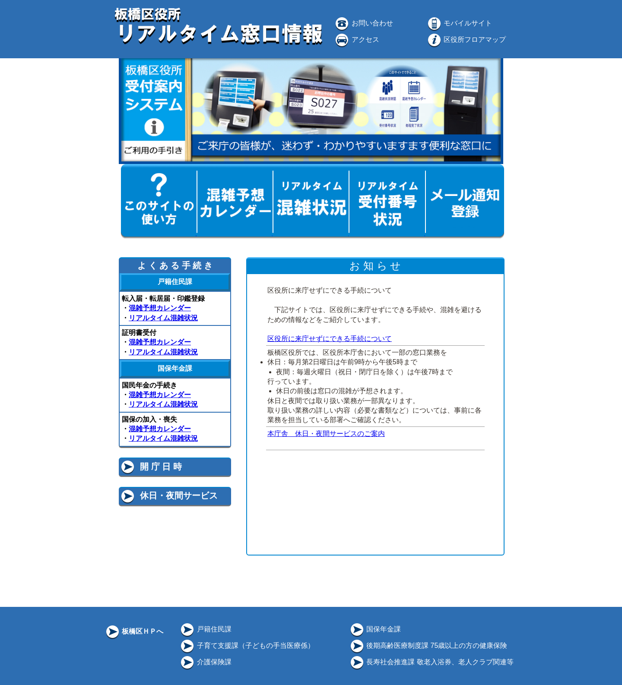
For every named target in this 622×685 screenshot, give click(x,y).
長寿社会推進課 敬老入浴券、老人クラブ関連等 (431, 662)
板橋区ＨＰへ (134, 631)
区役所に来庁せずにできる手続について (329, 338)
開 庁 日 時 (151, 466)
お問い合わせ (363, 23)
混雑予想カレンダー (160, 308)
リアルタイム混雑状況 (163, 318)
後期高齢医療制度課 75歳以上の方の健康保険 (428, 645)
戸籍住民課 (205, 629)
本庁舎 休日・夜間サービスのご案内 (326, 433)
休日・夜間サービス (169, 495)
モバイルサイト (459, 23)
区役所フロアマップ (466, 39)
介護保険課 (205, 662)
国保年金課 (375, 629)
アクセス (356, 39)
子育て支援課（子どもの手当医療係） (246, 645)
